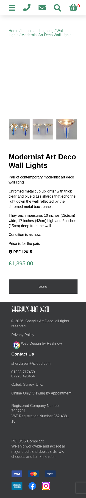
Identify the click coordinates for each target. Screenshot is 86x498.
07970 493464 (23, 376)
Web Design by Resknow (37, 344)
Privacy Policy (22, 335)
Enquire (43, 286)
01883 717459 (23, 372)
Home (14, 31)
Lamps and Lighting (38, 31)
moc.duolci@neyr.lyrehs (31, 363)
